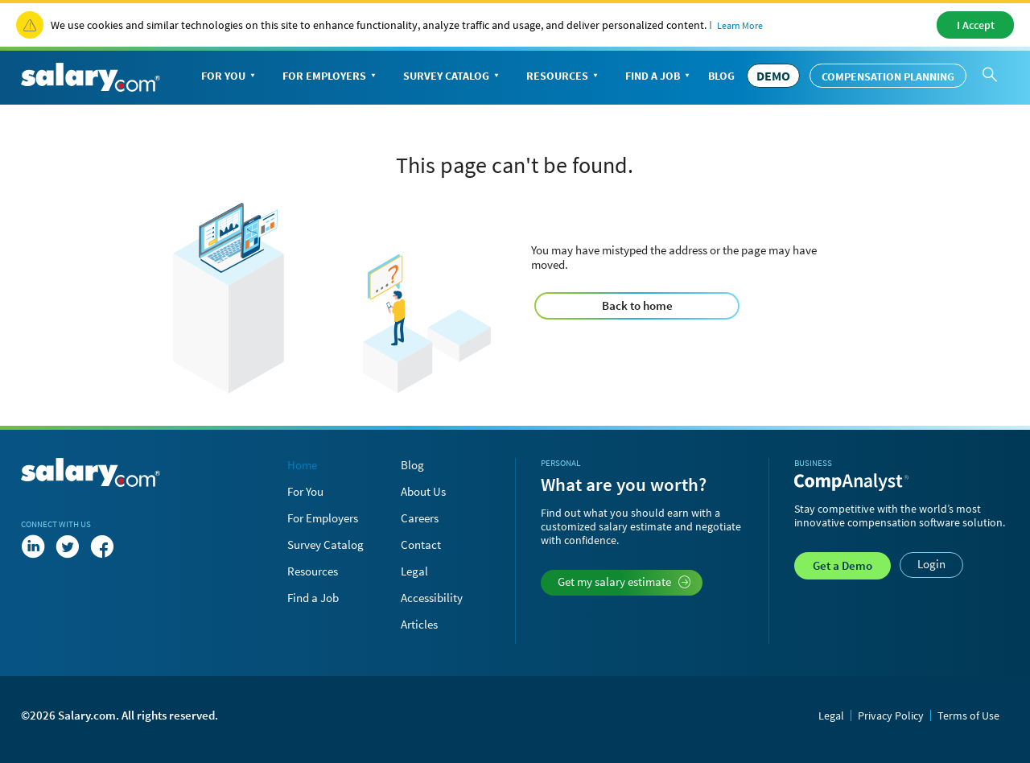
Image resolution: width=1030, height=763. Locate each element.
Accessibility (432, 597)
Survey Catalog (452, 76)
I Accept (976, 25)
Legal (414, 571)
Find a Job (659, 76)
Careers (420, 518)
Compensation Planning (888, 76)
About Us (423, 491)
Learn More (740, 25)
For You (229, 76)
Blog (721, 75)
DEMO (773, 76)
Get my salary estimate (624, 581)
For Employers (330, 76)
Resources (563, 76)
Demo (842, 565)
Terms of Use (968, 715)
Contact (421, 544)
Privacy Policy (891, 715)
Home (302, 464)
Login (931, 563)
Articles (419, 624)
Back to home (637, 305)
